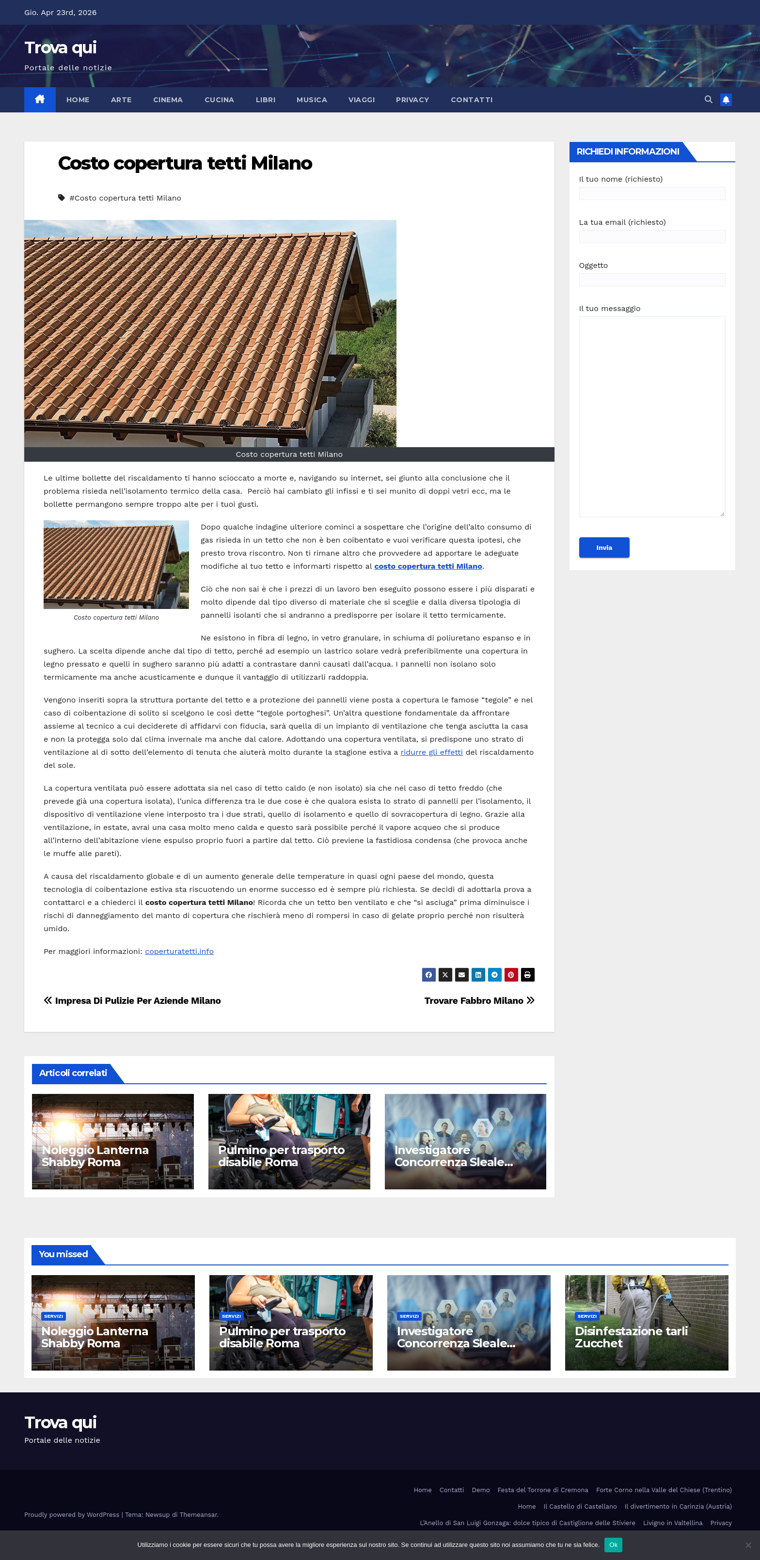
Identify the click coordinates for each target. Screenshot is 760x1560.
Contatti (472, 99)
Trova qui (60, 47)
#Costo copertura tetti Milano (125, 198)
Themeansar (198, 1514)
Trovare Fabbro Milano (480, 1000)
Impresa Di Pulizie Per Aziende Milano (132, 1000)
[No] (748, 1545)
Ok (613, 1544)
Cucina (220, 99)
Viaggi (361, 99)
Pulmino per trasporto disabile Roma (281, 1156)
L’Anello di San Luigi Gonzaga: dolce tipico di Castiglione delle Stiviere (527, 1523)
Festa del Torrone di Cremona (543, 1490)
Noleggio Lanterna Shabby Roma (95, 1156)
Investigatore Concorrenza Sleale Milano (449, 1162)
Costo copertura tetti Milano (185, 163)
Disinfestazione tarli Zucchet (631, 1337)
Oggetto (652, 272)
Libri (266, 99)
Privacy (412, 99)
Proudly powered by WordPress (73, 1514)
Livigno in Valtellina (673, 1523)
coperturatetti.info (179, 951)
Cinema (168, 99)
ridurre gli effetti (432, 752)
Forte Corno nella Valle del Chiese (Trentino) (664, 1490)
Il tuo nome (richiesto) (652, 186)
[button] (708, 99)
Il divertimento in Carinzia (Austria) (678, 1506)
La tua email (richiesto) (652, 229)
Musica (312, 99)
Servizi (53, 1316)
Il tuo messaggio (652, 415)
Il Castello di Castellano (580, 1506)
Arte (121, 99)
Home (78, 99)
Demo (481, 1490)
